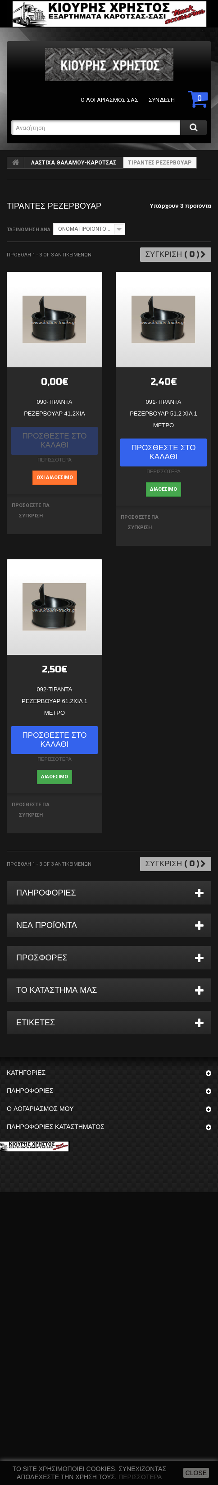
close (196, 1472)
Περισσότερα (140, 1476)
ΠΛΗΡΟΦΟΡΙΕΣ (46, 893)
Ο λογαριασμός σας (109, 99)
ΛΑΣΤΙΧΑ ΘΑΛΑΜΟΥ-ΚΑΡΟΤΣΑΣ (73, 163)
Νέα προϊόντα (46, 925)
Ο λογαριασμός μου (40, 1109)
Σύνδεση (162, 99)
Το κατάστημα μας (56, 990)
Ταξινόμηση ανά (28, 230)
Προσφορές (42, 958)
